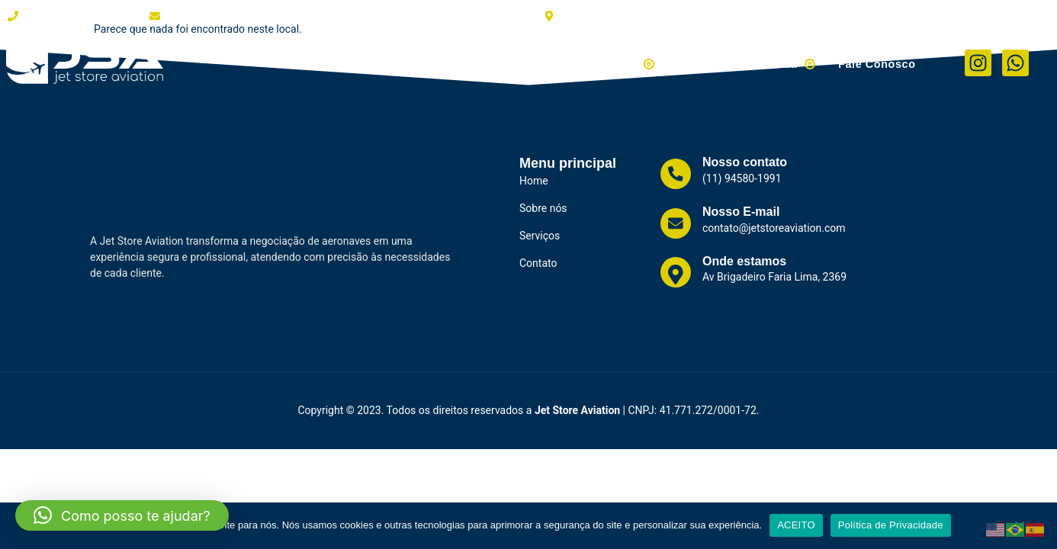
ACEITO (796, 525)
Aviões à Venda (607, 62)
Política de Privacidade (890, 525)
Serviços (509, 62)
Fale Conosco (878, 62)
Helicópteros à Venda (750, 62)
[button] (122, 515)
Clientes (439, 62)
